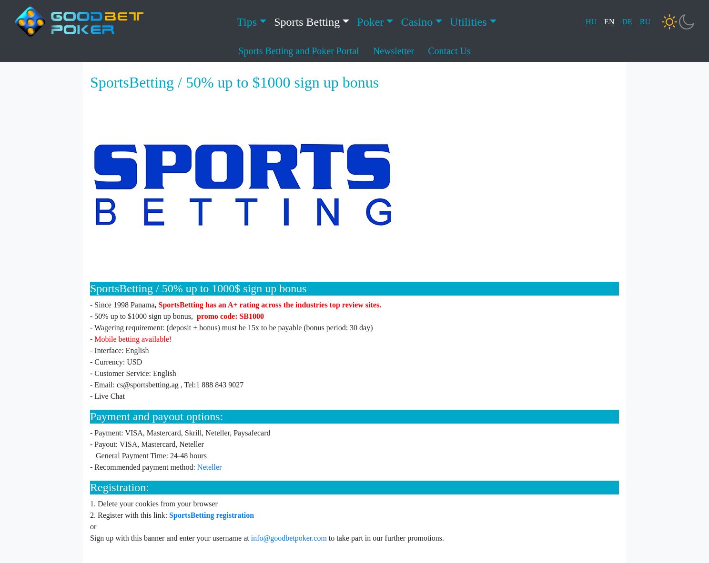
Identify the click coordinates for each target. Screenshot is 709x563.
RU (645, 22)
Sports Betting (307, 22)
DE (627, 22)
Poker (370, 22)
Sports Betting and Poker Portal (298, 51)
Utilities (468, 22)
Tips (247, 22)
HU (591, 22)
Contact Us (449, 51)
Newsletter (394, 51)
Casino (417, 22)
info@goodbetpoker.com (289, 538)
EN (609, 22)
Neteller (209, 467)
